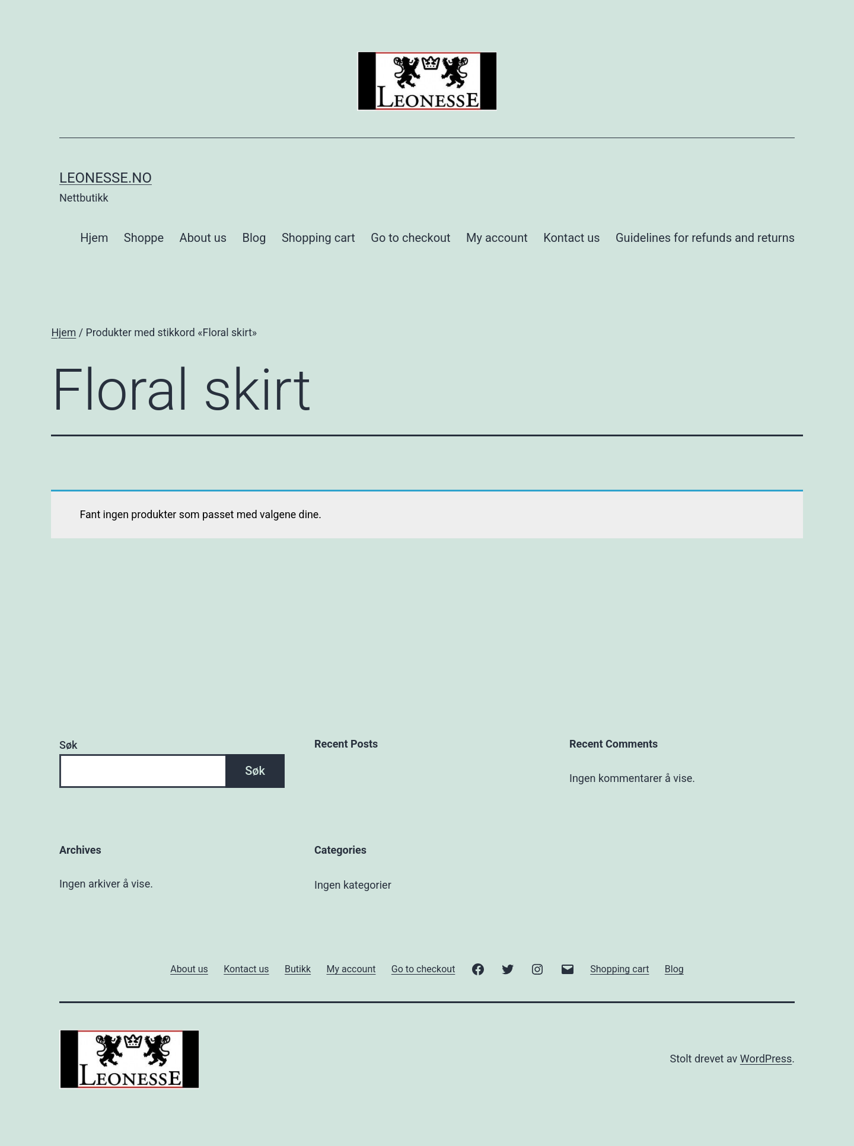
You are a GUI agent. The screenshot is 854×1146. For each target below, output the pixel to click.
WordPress (766, 1058)
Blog (254, 238)
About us (203, 238)
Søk (68, 745)
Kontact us (571, 238)
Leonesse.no (105, 178)
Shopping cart (318, 238)
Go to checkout (410, 238)
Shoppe (144, 238)
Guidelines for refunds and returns (705, 238)
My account (497, 238)
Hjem (94, 238)
